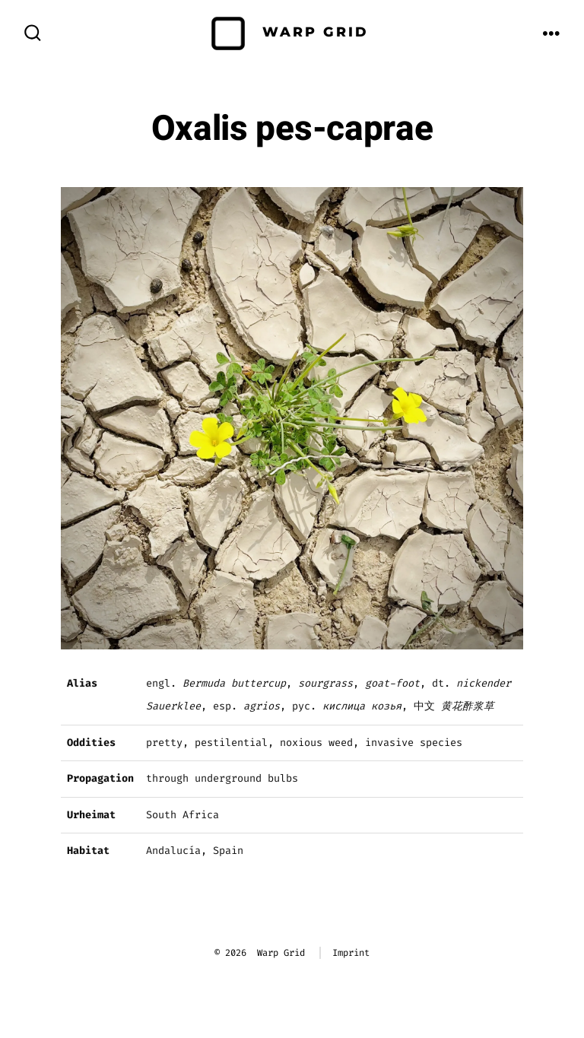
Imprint (351, 953)
